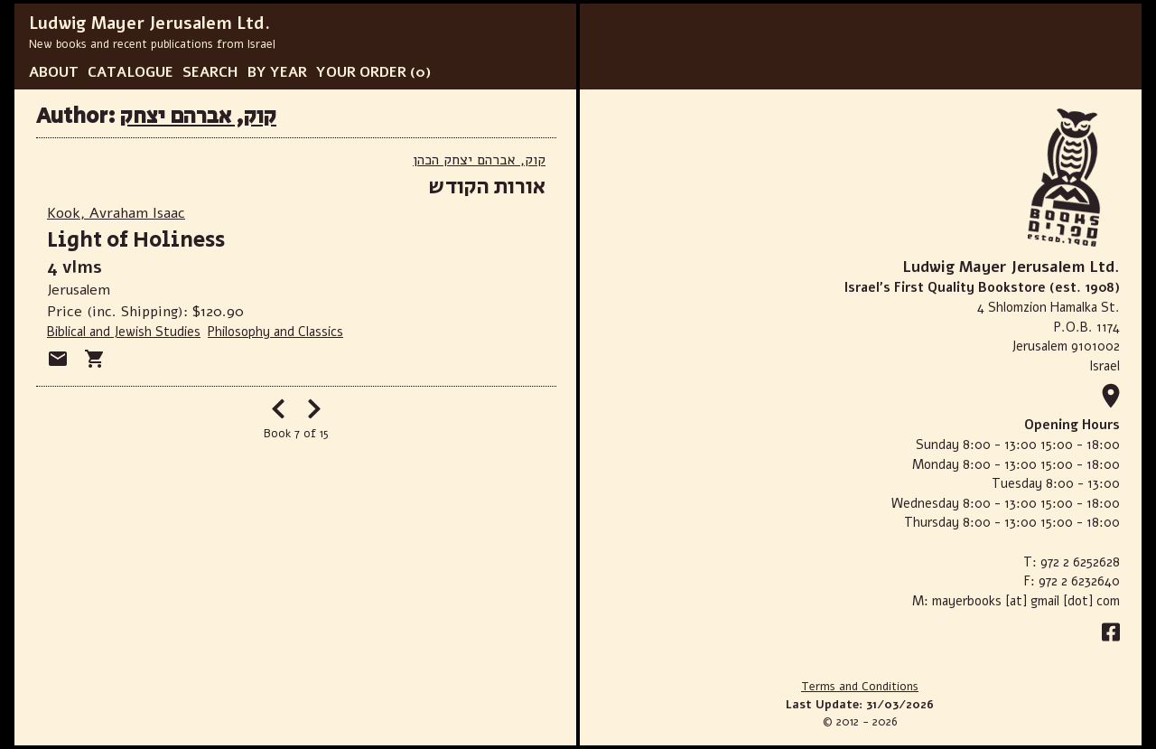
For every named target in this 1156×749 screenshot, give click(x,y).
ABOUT (54, 72)
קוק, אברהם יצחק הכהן (479, 160)
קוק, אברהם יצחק (198, 116)
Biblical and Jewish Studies (123, 332)
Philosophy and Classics (275, 332)
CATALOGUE (130, 72)
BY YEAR (277, 72)
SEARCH (210, 72)
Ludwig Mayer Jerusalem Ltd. (149, 23)
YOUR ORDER (361, 72)
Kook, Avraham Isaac (116, 213)
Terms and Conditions (859, 687)
